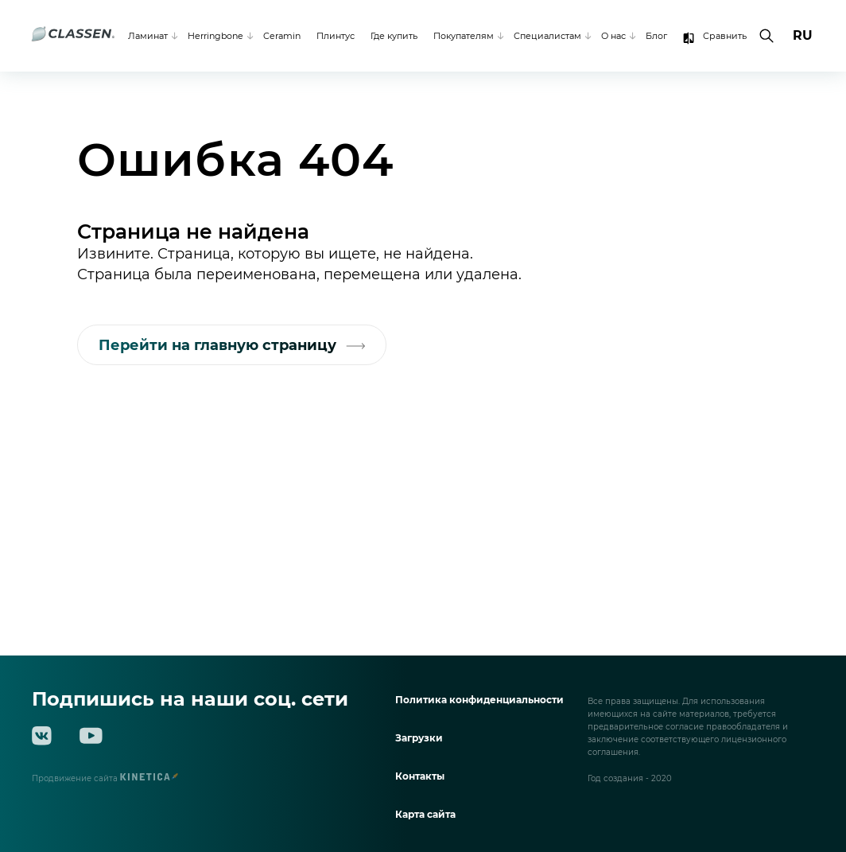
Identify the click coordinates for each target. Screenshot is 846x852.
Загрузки (419, 738)
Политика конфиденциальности (479, 700)
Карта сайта (425, 814)
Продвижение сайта (105, 778)
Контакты (419, 776)
